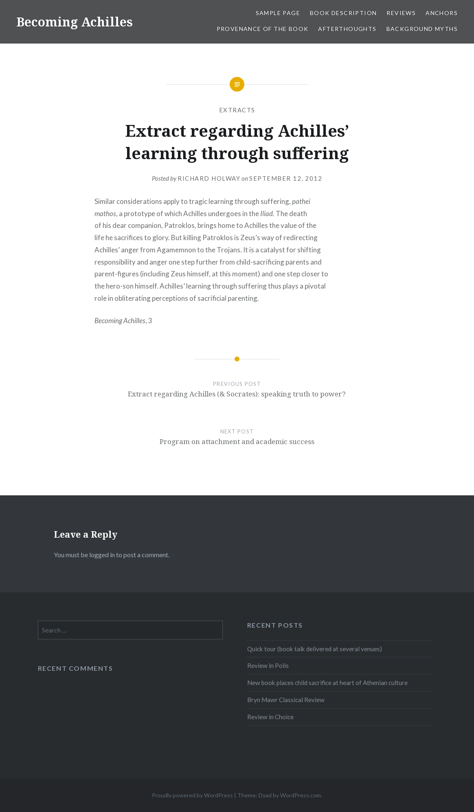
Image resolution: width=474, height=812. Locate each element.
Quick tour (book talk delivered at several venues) (314, 648)
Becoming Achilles (74, 21)
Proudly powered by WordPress (192, 795)
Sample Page (278, 12)
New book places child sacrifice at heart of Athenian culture (327, 682)
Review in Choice (270, 716)
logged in (102, 554)
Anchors (442, 12)
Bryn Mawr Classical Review (286, 699)
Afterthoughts (347, 28)
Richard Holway (209, 178)
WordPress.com (300, 795)
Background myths (422, 28)
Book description (343, 12)
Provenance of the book (263, 28)
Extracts (237, 110)
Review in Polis (268, 665)
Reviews (401, 12)
